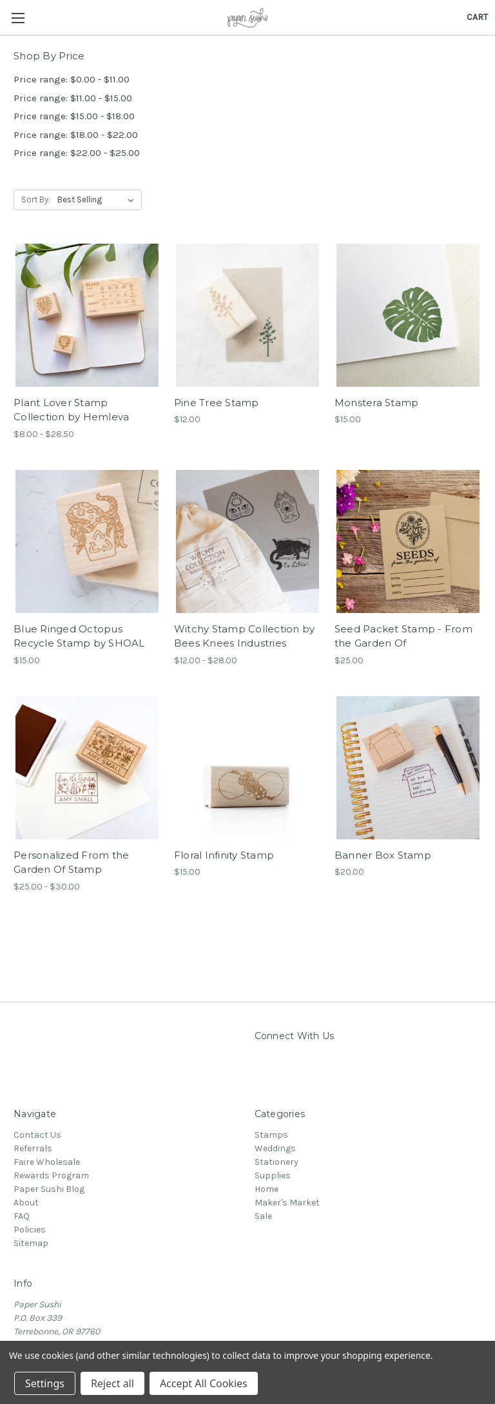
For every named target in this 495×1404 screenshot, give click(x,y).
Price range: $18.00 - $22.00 (76, 135)
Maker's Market (287, 1202)
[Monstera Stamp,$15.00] (408, 315)
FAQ (22, 1216)
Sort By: (35, 199)
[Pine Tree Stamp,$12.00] (247, 315)
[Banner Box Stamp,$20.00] (408, 767)
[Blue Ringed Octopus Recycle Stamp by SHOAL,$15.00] (87, 541)
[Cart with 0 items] (477, 17)
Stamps (271, 1134)
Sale (263, 1216)
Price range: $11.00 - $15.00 (73, 98)
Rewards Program (51, 1175)
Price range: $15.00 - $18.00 (74, 116)
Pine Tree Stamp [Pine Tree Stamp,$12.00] (216, 402)
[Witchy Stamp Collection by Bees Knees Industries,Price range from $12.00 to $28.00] (247, 541)
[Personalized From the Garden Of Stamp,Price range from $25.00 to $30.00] (87, 767)
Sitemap (31, 1243)
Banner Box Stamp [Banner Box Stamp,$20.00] (383, 855)
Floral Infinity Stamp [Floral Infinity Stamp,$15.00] (224, 855)
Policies (30, 1229)
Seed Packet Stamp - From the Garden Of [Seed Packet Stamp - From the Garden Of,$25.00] (403, 636)
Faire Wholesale (47, 1161)
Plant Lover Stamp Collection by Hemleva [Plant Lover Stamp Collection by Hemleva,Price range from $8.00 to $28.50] (71, 410)
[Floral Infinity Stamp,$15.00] (247, 767)
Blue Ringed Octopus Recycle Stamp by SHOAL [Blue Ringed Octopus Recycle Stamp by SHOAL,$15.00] (79, 636)
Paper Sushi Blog (49, 1189)
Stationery (276, 1161)
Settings (44, 1383)
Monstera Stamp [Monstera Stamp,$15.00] (377, 402)
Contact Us (37, 1134)
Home (266, 1189)
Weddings (275, 1148)
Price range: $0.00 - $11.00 (72, 79)
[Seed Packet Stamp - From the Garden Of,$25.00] (408, 541)
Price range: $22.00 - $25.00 (77, 153)
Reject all (112, 1383)
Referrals (33, 1148)
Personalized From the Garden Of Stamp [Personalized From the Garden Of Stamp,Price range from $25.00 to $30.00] (71, 862)
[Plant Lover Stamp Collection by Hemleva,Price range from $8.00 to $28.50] (87, 315)
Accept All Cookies (204, 1383)
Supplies (273, 1175)
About (26, 1202)
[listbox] (98, 200)
